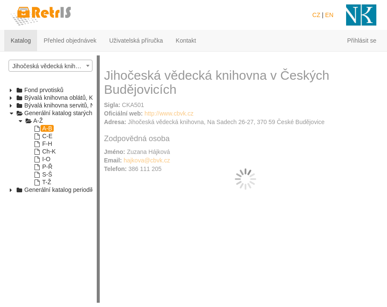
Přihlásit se (361, 40)
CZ (316, 15)
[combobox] (50, 66)
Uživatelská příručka (136, 40)
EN (329, 15)
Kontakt (186, 40)
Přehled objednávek (69, 40)
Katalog (21, 40)
